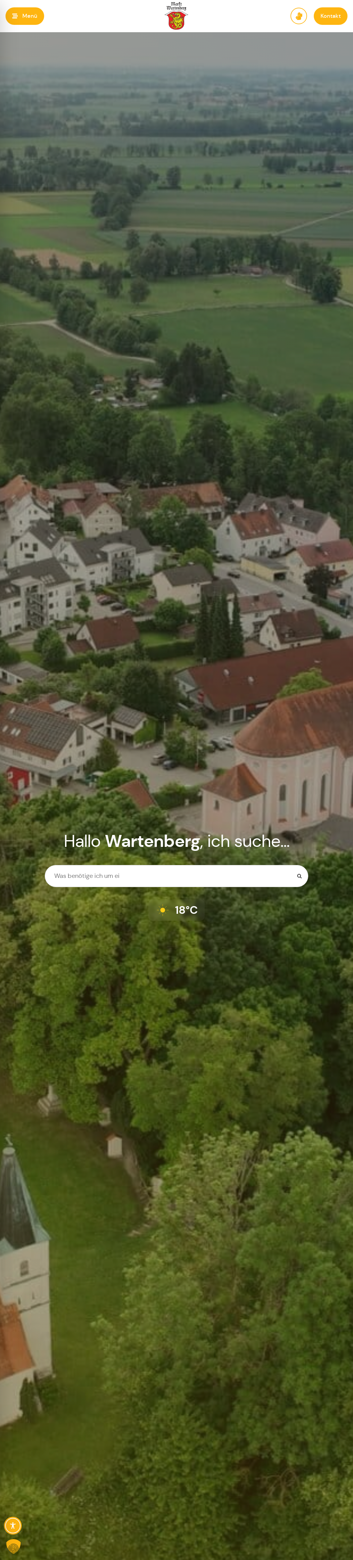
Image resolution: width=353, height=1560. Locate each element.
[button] (25, 16)
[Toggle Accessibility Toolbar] (13, 1525)
